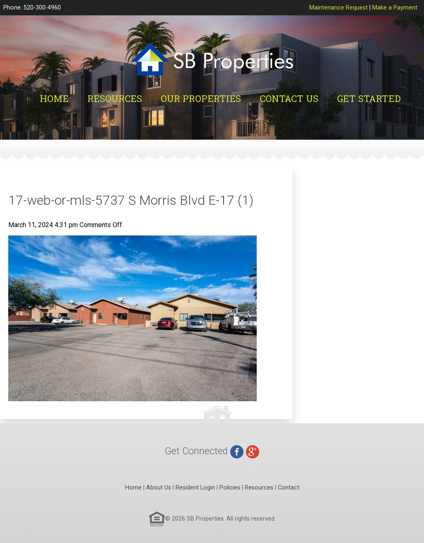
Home (54, 98)
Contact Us (289, 98)
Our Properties (201, 98)
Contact (288, 487)
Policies (229, 487)
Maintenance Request (338, 7)
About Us (158, 487)
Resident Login (195, 487)
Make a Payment (394, 7)
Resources (114, 98)
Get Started (369, 98)
